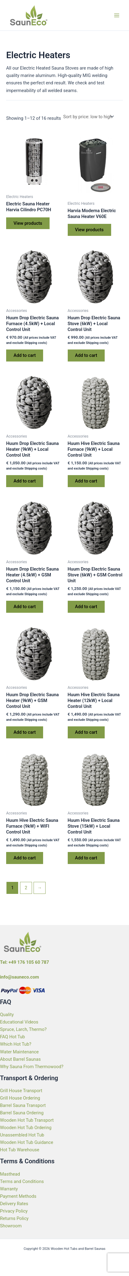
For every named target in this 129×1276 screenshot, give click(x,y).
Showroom (11, 1226)
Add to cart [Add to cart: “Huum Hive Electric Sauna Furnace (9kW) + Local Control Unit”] (86, 481)
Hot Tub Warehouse (19, 1150)
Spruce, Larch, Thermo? (23, 1029)
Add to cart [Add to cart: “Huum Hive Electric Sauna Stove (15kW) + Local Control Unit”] (86, 858)
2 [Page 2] (26, 887)
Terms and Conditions (22, 1181)
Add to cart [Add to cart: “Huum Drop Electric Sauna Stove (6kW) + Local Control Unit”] (86, 355)
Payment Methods (18, 1196)
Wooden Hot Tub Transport (27, 1120)
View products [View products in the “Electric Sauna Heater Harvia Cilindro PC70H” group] (28, 223)
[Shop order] (88, 117)
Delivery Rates (14, 1203)
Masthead (10, 1174)
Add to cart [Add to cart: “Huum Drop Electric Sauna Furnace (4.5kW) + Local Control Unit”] (25, 355)
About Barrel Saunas (20, 1059)
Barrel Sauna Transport (23, 1105)
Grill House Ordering (20, 1098)
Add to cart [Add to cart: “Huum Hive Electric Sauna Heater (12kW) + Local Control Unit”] (86, 732)
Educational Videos (19, 1022)
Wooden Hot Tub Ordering (25, 1127)
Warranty (9, 1189)
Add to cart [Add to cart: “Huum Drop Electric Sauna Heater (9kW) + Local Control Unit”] (25, 481)
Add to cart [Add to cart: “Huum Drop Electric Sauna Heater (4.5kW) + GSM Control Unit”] (25, 606)
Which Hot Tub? (15, 1044)
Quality (7, 1014)
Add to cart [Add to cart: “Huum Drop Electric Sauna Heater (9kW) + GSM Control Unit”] (25, 732)
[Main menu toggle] (117, 15)
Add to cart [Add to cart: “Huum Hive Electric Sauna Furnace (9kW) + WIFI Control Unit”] (25, 858)
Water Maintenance (19, 1052)
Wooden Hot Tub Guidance (26, 1142)
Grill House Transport (21, 1090)
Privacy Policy (14, 1211)
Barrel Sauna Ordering (21, 1113)
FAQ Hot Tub (12, 1037)
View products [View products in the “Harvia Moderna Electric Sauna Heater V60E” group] (89, 229)
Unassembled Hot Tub (22, 1135)
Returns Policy (14, 1218)
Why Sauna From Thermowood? (31, 1066)
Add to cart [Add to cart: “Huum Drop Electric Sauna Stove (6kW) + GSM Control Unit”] (86, 606)
